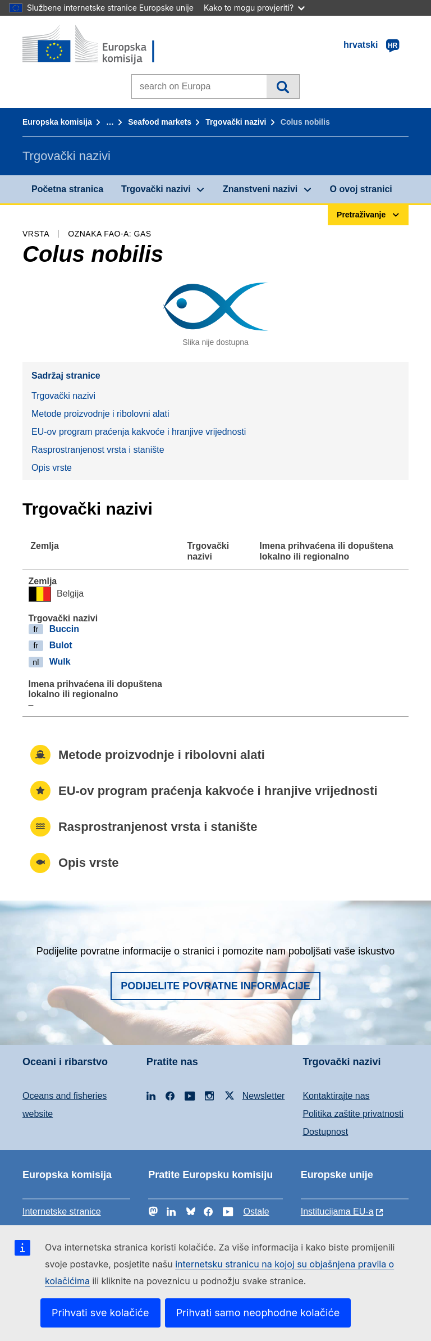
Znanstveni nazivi (260, 189)
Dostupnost (325, 1132)
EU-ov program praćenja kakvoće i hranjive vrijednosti (138, 432)
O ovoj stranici (361, 189)
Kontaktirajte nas (335, 1096)
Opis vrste (51, 467)
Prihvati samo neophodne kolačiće (258, 1313)
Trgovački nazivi (235, 121)
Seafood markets (159, 121)
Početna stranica (67, 189)
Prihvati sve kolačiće (100, 1313)
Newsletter (263, 1096)
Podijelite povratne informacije (215, 986)
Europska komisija (57, 121)
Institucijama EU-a (337, 1211)
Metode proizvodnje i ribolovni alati (100, 414)
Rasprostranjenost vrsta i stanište (97, 449)
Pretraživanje (283, 86)
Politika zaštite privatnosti (353, 1114)
